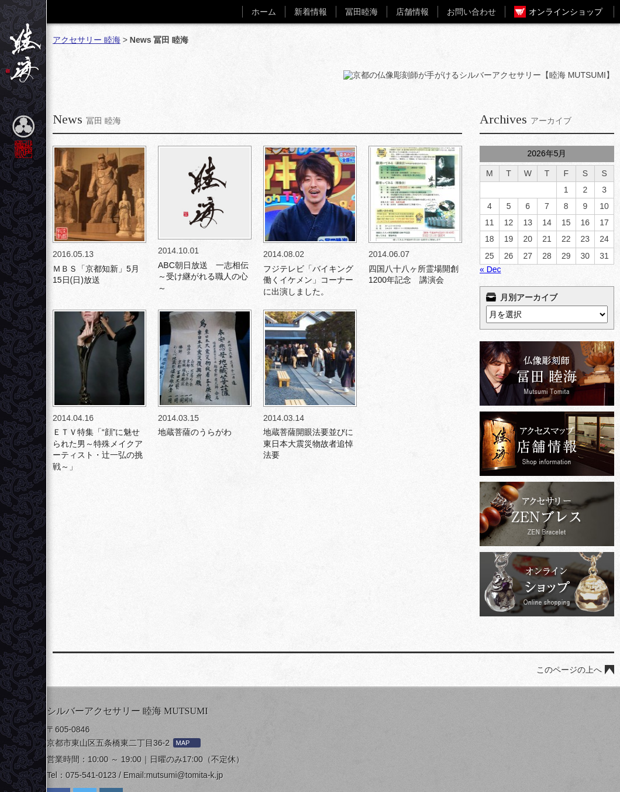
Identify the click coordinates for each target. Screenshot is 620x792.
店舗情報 (412, 11)
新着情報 (310, 11)
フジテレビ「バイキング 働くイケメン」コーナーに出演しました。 (308, 233)
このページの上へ (569, 623)
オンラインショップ (565, 11)
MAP (183, 696)
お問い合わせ (471, 11)
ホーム (264, 11)
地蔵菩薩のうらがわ (195, 385)
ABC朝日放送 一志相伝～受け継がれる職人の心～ (203, 230)
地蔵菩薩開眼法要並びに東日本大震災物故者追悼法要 (308, 396)
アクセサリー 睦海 (86, 39)
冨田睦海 (361, 11)
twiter (85, 752)
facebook (58, 752)
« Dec (490, 222)
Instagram (111, 752)
